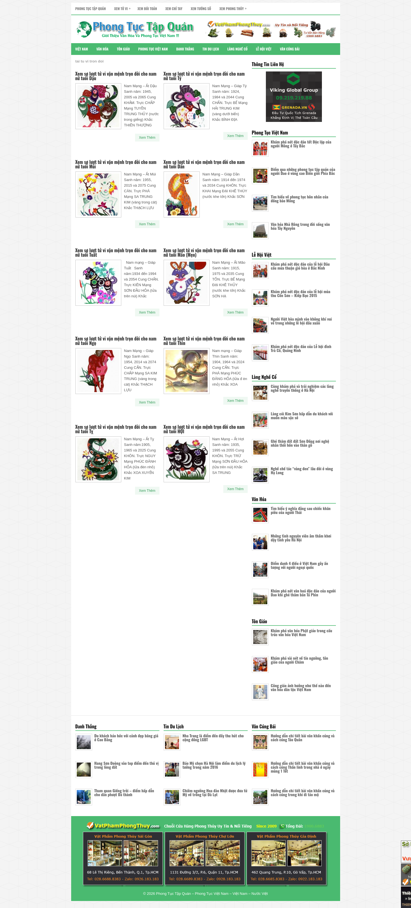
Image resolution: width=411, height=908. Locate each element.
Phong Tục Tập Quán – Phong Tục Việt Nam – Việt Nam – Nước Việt (212, 893)
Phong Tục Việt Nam (153, 49)
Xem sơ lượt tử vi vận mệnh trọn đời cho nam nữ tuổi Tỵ (116, 429)
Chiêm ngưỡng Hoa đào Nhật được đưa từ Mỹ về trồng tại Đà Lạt (215, 792)
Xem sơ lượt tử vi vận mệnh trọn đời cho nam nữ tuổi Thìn (204, 340)
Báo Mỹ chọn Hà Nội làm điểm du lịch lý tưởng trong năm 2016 (214, 765)
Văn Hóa (102, 49)
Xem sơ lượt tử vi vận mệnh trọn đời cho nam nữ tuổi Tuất (116, 252)
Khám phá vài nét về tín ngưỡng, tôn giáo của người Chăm (299, 660)
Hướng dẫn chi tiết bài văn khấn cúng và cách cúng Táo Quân (303, 737)
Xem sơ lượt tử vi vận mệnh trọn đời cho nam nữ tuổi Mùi (116, 164)
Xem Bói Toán (147, 8)
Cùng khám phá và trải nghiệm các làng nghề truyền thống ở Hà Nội (302, 388)
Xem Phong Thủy (234, 7)
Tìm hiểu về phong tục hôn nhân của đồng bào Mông (299, 198)
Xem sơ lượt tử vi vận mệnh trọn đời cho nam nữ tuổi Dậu (116, 76)
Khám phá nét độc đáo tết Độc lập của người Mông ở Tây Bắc (301, 144)
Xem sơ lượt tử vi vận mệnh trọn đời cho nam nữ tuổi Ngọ (116, 340)
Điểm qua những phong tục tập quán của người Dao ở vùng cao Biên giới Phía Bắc (303, 171)
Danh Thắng (185, 49)
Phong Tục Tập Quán (90, 8)
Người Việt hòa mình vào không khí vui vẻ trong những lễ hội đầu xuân (301, 321)
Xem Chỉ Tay (173, 8)
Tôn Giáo (123, 49)
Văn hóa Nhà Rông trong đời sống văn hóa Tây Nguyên (300, 226)
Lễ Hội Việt (263, 49)
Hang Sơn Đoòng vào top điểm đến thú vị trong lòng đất (126, 765)
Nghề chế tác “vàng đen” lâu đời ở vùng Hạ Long (302, 470)
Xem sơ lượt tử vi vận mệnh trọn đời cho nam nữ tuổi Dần (204, 164)
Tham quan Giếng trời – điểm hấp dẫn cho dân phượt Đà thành (124, 792)
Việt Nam (81, 49)
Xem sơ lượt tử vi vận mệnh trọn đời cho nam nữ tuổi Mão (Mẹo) (204, 252)
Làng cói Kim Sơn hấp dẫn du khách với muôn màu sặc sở (302, 415)
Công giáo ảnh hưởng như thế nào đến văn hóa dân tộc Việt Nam (301, 687)
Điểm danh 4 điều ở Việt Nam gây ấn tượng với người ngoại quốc (299, 565)
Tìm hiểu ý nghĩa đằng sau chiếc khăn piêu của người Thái (301, 510)
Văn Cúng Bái (289, 49)
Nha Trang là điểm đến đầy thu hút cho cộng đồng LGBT (213, 737)
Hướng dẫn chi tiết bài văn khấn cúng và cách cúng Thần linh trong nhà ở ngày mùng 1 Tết (303, 767)
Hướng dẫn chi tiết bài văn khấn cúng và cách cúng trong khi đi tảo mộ (303, 792)
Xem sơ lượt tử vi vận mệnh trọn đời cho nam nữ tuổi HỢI (204, 429)
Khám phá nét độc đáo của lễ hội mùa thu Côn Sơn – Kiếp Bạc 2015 (301, 293)
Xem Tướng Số (201, 8)
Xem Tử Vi (123, 7)
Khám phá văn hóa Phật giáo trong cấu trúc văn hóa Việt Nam (301, 632)
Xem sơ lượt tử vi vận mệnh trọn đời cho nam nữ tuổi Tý (204, 76)
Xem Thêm (147, 138)
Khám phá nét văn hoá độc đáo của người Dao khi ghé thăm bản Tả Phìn (303, 592)
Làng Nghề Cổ (237, 49)
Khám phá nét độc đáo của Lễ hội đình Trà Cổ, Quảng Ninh (301, 348)
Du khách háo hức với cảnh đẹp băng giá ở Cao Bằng (126, 737)
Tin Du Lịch (211, 49)
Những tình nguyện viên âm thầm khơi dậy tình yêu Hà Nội (301, 538)
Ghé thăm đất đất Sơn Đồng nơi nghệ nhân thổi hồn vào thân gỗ (300, 443)
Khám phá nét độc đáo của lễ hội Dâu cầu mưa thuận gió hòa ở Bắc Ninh (300, 266)
